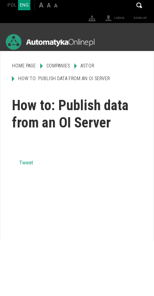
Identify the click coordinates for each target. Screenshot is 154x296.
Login (119, 18)
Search (139, 5)
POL (11, 5)
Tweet (26, 163)
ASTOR (87, 66)
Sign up (140, 18)
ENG (24, 5)
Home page (24, 66)
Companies (58, 66)
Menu (139, 41)
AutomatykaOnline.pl (50, 41)
